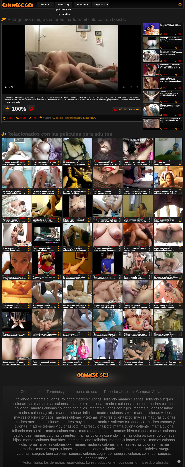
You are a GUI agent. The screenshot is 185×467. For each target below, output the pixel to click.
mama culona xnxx (61, 431)
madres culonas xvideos (33, 417)
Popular (45, 4)
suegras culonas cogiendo (90, 453)
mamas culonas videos (128, 440)
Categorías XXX (100, 4)
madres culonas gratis (36, 413)
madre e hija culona (86, 404)
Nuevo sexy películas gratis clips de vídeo (63, 9)
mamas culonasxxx (55, 444)
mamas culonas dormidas (44, 440)
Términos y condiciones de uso (72, 392)
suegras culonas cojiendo (135, 453)
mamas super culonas (54, 449)
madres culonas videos (153, 413)
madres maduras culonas (154, 417)
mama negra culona (95, 431)
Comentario (30, 392)
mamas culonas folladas (87, 440)
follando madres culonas (82, 399)
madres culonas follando (153, 408)
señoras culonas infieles (137, 449)
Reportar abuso (116, 392)
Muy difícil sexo (57, 118)
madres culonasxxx (116, 417)
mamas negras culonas (136, 444)
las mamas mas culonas (48, 404)
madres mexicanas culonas (37, 422)
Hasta (179, 461)
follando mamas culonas (124, 399)
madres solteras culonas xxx (121, 422)
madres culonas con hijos (110, 408)
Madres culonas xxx (18, 5)
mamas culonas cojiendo (97, 435)
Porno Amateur (70, 118)
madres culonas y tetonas (77, 417)
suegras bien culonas (49, 453)
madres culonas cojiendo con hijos (59, 408)
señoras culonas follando (95, 449)
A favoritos (180, 4)
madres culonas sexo (114, 413)
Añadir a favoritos (129, 109)
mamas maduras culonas (94, 444)
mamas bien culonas (131, 431)
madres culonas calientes (125, 404)
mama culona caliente (131, 426)
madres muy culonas (79, 422)
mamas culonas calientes (54, 435)
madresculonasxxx (95, 426)
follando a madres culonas (37, 399)
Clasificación (82, 4)
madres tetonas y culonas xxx (54, 426)
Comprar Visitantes (151, 392)
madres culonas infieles (75, 413)
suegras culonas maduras (86, 118)
